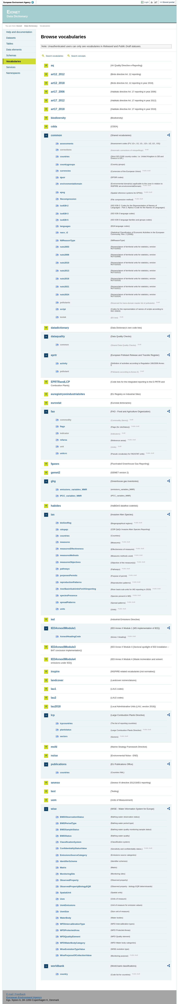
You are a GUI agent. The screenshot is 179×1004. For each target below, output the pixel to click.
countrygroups (67, 164)
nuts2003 (64, 247)
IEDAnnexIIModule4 (63, 659)
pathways (65, 569)
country (64, 974)
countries (65, 156)
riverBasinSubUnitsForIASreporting (78, 589)
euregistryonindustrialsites (68, 394)
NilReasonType (67, 240)
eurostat (56, 402)
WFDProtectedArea (69, 930)
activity (63, 363)
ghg (53, 481)
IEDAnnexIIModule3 (63, 646)
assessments (66, 143)
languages (65, 226)
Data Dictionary (30, 26)
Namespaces (13, 73)
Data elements (14, 49)
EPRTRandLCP (60, 381)
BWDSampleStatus (69, 829)
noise (54, 755)
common (56, 135)
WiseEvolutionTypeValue (72, 949)
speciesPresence (68, 595)
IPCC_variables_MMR (71, 496)
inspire (55, 671)
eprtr (54, 355)
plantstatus (65, 729)
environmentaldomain (71, 183)
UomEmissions (67, 905)
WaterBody (65, 918)
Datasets (11, 37)
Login (146, 2)
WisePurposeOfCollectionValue (75, 955)
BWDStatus (66, 836)
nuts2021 (64, 286)
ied (53, 619)
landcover (57, 680)
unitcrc (63, 453)
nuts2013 (64, 270)
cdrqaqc (64, 529)
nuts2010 (64, 262)
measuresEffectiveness (71, 548)
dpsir (62, 177)
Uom (62, 899)
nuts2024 (64, 294)
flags (62, 426)
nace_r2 (64, 232)
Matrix (63, 867)
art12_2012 (58, 74)
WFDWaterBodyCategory (72, 943)
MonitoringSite (67, 874)
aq (52, 65)
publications (58, 764)
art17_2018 (58, 109)
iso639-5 (64, 220)
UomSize (64, 911)
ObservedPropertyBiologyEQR (75, 886)
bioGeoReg (65, 523)
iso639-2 (64, 205)
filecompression (68, 199)
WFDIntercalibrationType (72, 924)
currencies (65, 171)
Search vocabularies (54, 56)
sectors (64, 736)
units (62, 609)
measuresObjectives (70, 562)
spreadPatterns (67, 602)
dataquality (58, 336)
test (53, 791)
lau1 (53, 688)
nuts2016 (64, 278)
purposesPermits (68, 575)
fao (53, 411)
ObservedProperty (69, 880)
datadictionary (60, 327)
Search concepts (78, 56)
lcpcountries (66, 723)
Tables (9, 43)
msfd (54, 746)
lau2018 (56, 706)
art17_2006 (58, 91)
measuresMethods (69, 555)
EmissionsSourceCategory (73, 855)
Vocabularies (13, 61)
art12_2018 (58, 83)
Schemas (11, 55)
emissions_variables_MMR (73, 489)
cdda (54, 126)
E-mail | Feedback (16, 994)
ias (52, 514)
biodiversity (58, 117)
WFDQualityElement (70, 936)
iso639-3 (64, 213)
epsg (62, 192)
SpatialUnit (65, 892)
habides (56, 505)
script (63, 309)
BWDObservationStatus (72, 817)
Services (10, 67)
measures (65, 542)
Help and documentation (19, 32)
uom (53, 800)
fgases (55, 463)
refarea (63, 440)
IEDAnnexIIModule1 (63, 628)
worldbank (57, 966)
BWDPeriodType (68, 823)
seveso (55, 782)
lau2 (53, 697)
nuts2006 (64, 254)
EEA (19, 2)
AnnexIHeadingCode (70, 636)
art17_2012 (58, 100)
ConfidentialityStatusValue (73, 848)
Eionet (19, 26)
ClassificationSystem (70, 842)
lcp (53, 715)
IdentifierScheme (68, 861)
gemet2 (55, 472)
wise (54, 808)
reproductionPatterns (70, 582)
